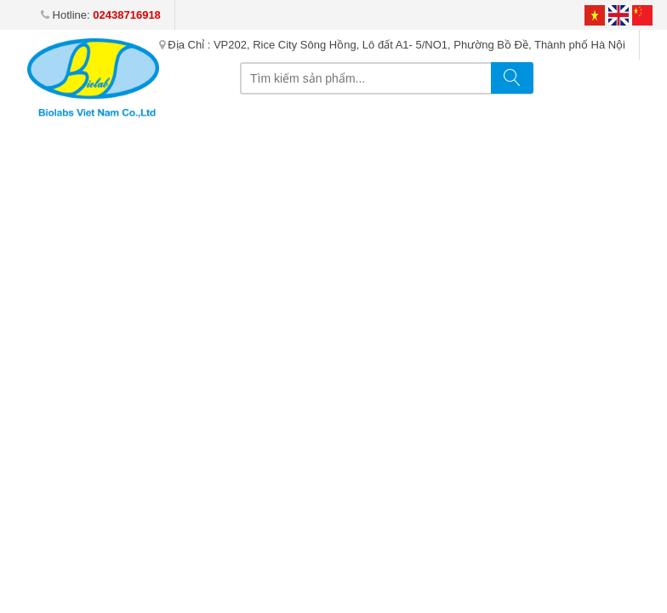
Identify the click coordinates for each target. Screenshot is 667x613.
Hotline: (101, 15)
